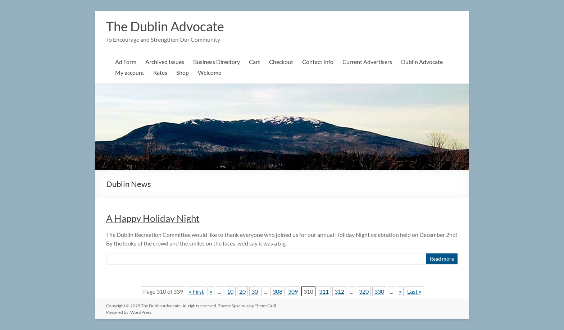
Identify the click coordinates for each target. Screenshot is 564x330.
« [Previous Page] (211, 291)
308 (277, 291)
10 (230, 291)
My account (129, 72)
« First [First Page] (196, 291)
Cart (254, 61)
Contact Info (317, 61)
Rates (160, 72)
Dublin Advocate (422, 61)
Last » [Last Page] (414, 291)
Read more (442, 259)
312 (339, 291)
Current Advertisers (367, 61)
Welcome (209, 72)
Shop (182, 72)
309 (293, 291)
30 (254, 291)
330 (379, 291)
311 (324, 291)
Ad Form (125, 61)
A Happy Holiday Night (153, 218)
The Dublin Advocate (165, 26)
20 (242, 291)
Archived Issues (164, 61)
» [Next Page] (400, 291)
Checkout (281, 61)
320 (364, 291)
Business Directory (216, 61)
